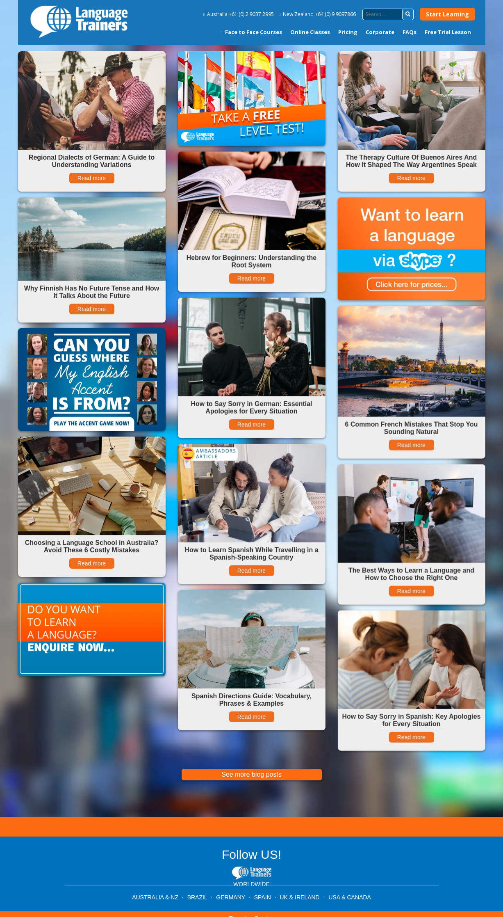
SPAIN (262, 897)
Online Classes (310, 32)
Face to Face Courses (251, 32)
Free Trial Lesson (448, 32)
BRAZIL (197, 897)
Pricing (347, 32)
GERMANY (230, 897)
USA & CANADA (349, 897)
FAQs (410, 32)
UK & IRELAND (299, 897)
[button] (408, 14)
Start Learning (447, 14)
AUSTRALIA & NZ (155, 897)
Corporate (380, 32)
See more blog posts (251, 774)
